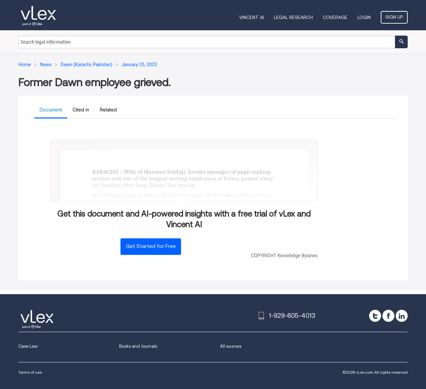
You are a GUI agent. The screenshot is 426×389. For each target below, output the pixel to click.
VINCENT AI (251, 17)
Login (364, 17)
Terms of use (30, 372)
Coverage (335, 17)
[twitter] (375, 316)
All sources (230, 346)
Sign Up (394, 17)
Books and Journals (138, 346)
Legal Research (293, 17)
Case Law (28, 346)
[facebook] (388, 316)
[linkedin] (402, 316)
